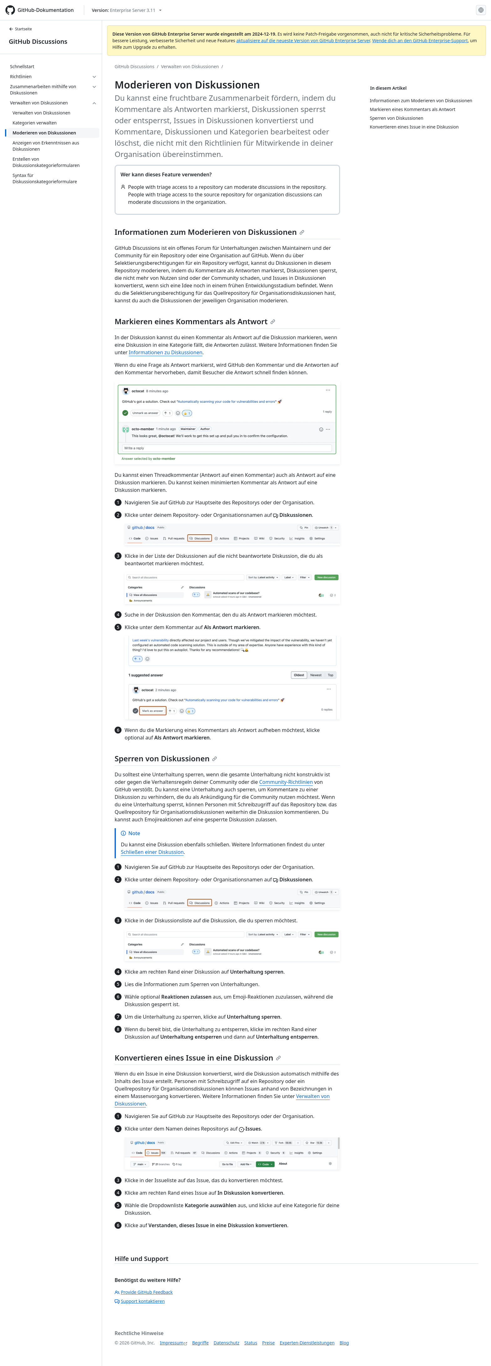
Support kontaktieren (140, 1301)
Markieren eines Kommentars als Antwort (195, 321)
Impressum (171, 1343)
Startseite (20, 29)
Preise (268, 1343)
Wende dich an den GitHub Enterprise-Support (420, 40)
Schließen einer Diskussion (152, 852)
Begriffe (200, 1343)
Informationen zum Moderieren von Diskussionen (209, 232)
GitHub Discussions (38, 41)
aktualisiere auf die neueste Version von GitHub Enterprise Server (303, 40)
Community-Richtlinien (286, 782)
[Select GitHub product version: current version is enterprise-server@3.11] (127, 10)
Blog (344, 1343)
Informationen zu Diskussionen (165, 352)
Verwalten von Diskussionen (190, 66)
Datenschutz (226, 1343)
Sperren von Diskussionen (166, 758)
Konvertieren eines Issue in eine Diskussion (198, 1057)
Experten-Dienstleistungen (307, 1343)
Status (250, 1343)
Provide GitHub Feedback (144, 1292)
